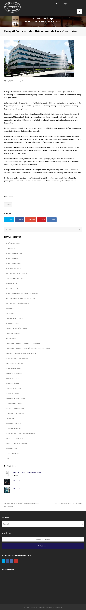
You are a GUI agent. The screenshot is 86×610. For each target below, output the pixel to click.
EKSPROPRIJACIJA (13, 378)
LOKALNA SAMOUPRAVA (15, 413)
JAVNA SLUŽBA (11, 448)
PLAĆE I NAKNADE (13, 243)
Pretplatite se (43, 546)
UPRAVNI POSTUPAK (14, 403)
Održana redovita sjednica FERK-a (68, 503)
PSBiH (8, 204)
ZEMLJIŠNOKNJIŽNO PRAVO (17, 328)
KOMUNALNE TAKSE (13, 268)
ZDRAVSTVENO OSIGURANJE (17, 358)
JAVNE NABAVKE (12, 308)
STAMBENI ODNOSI (13, 428)
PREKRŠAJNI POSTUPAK (15, 398)
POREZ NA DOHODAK (14, 253)
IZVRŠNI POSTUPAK (13, 388)
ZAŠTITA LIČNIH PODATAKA (16, 443)
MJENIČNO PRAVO (13, 393)
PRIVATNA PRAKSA (13, 453)
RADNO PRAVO (11, 338)
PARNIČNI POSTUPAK (14, 373)
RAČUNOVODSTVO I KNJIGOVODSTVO (20, 298)
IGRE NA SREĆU (12, 288)
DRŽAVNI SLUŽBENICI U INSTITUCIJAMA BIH (23, 343)
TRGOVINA (10, 313)
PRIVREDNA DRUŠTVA (14, 363)
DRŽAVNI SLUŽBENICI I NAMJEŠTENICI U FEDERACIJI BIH (28, 348)
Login (65, 3)
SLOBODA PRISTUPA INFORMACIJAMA (20, 433)
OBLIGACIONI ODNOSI (14, 318)
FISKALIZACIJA (11, 283)
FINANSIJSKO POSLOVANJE (16, 273)
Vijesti (21, 81)
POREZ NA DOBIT (12, 258)
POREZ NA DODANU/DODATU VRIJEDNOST (22, 293)
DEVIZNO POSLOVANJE (15, 278)
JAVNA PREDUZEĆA (13, 423)
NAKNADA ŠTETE (12, 383)
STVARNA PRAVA (12, 323)
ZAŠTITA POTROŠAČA (14, 438)
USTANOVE (10, 418)
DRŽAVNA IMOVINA (13, 333)
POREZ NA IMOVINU (13, 263)
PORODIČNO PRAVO (13, 368)
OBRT (8, 458)
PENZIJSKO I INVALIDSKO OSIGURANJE (21, 353)
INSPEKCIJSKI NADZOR (15, 408)
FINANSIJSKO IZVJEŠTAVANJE (17, 303)
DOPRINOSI (10, 248)
